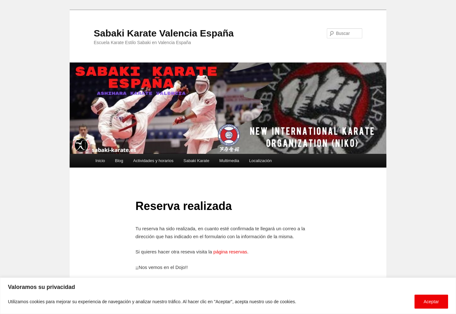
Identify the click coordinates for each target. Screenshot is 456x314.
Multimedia (229, 160)
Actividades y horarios (153, 160)
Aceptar (431, 301)
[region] (228, 296)
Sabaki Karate (196, 160)
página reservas (230, 251)
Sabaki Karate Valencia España (164, 33)
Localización (260, 160)
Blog (119, 160)
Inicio (100, 160)
